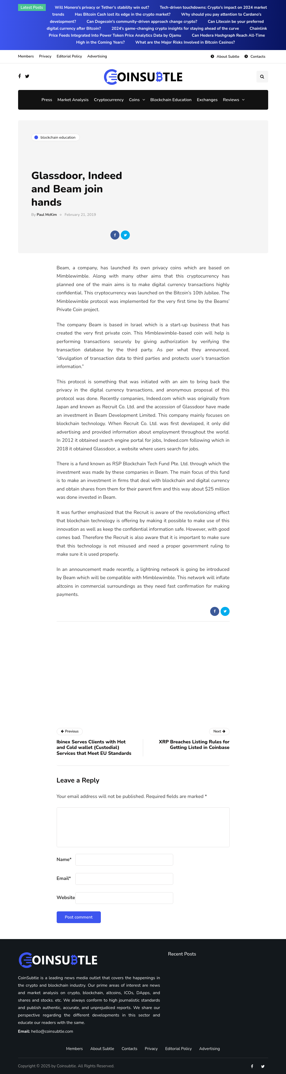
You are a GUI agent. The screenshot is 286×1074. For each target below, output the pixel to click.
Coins (134, 100)
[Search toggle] (262, 77)
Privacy (45, 56)
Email (64, 878)
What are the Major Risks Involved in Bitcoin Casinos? (185, 42)
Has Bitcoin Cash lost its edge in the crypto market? (122, 14)
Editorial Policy (69, 56)
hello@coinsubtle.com (52, 1031)
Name (64, 859)
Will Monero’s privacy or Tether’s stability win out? (102, 7)
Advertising (97, 56)
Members (26, 56)
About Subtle (228, 56)
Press (47, 100)
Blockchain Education (171, 100)
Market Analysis (73, 100)
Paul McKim (47, 214)
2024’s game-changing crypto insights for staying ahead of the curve (175, 28)
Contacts (257, 56)
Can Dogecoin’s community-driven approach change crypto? (142, 21)
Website (66, 897)
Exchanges (207, 100)
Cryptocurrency (109, 100)
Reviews (231, 100)
